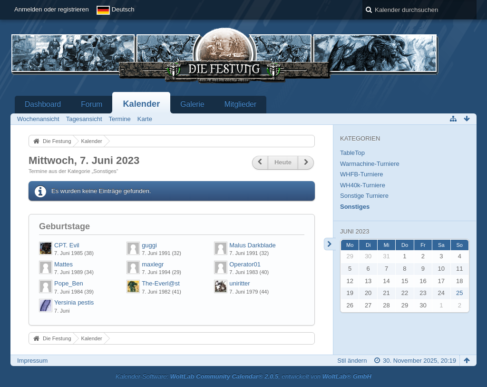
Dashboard (43, 104)
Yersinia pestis (74, 302)
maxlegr (153, 264)
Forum (91, 104)
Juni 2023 (354, 231)
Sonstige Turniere (364, 195)
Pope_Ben (68, 283)
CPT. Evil (66, 245)
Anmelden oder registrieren (51, 9)
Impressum (32, 360)
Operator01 (245, 264)
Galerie (192, 104)
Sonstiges (355, 206)
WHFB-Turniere (361, 174)
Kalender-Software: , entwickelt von (243, 376)
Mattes (63, 264)
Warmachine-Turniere (369, 163)
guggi (149, 245)
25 (459, 292)
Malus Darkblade (252, 245)
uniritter (239, 283)
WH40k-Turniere (362, 185)
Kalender (141, 104)
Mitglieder (240, 104)
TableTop (352, 152)
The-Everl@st (161, 283)
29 (349, 256)
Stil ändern (352, 360)
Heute (283, 162)
